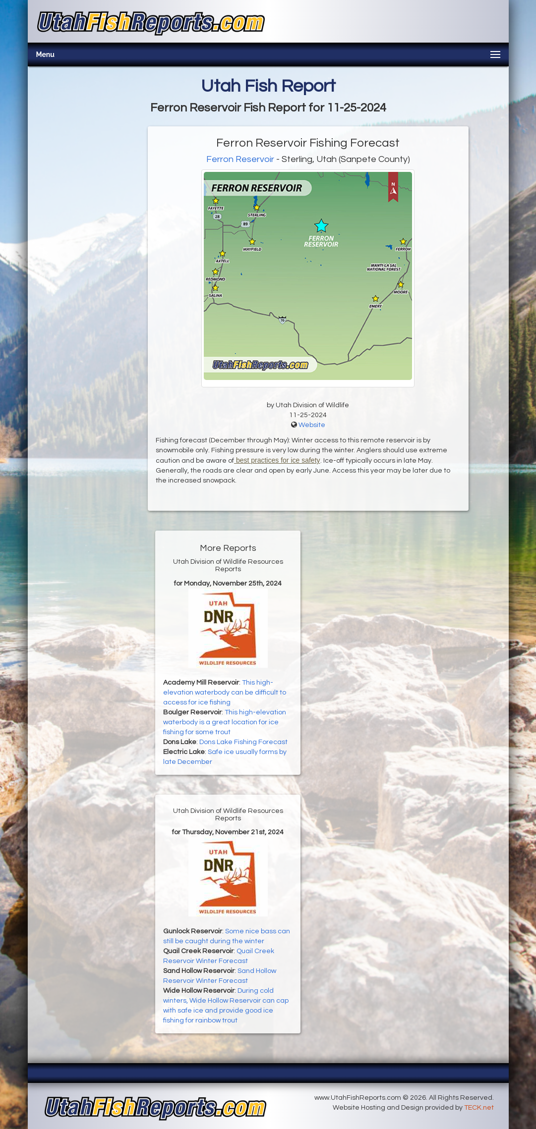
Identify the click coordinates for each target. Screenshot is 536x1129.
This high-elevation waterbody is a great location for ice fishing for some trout (224, 722)
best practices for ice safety (277, 460)
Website (311, 425)
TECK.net (479, 1107)
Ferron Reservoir (240, 159)
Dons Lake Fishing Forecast (243, 742)
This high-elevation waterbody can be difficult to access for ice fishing (224, 692)
